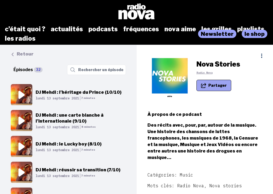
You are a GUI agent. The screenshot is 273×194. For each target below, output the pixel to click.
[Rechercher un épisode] (96, 70)
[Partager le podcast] (213, 85)
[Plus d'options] (261, 56)
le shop (254, 33)
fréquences (141, 29)
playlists (250, 29)
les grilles (216, 29)
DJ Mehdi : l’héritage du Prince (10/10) (79, 92)
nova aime (180, 29)
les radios (20, 38)
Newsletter (217, 33)
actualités (67, 29)
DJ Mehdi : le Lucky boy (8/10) (69, 144)
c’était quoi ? (25, 29)
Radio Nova (204, 72)
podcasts (103, 29)
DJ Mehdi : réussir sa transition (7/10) (78, 169)
